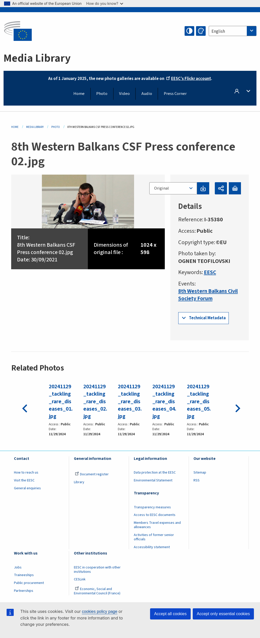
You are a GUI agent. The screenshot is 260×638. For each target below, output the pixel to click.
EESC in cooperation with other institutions (97, 569)
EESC (210, 272)
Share (221, 188)
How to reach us (26, 472)
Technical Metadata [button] (207, 318)
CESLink (80, 579)
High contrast (189, 31)
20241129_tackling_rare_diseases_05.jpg (199, 401)
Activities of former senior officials (154, 537)
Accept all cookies (170, 614)
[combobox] (232, 31)
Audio (146, 94)
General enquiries (27, 488)
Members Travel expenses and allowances (157, 525)
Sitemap (199, 472)
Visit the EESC (24, 480)
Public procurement (29, 582)
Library (79, 481)
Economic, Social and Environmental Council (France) (97, 591)
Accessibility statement (152, 546)
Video (124, 94)
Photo (101, 94)
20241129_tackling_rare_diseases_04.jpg (164, 401)
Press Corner (175, 94)
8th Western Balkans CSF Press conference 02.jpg (47, 248)
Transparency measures (152, 507)
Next (236, 407)
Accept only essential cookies (223, 614)
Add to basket (235, 188)
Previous (23, 407)
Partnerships (23, 590)
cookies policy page (99, 611)
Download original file (203, 188)
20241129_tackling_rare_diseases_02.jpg (95, 401)
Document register (92, 474)
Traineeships (24, 575)
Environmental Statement (153, 480)
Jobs (18, 567)
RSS (196, 480)
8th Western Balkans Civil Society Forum (204, 295)
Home (79, 94)
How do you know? (104, 3)
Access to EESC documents (154, 514)
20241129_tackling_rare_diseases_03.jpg (130, 401)
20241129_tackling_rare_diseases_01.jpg (61, 401)
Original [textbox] (161, 188)
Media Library (35, 127)
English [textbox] (218, 31)
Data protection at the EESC (155, 472)
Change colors (201, 31)
